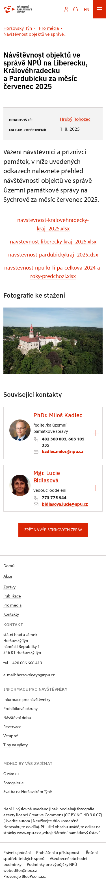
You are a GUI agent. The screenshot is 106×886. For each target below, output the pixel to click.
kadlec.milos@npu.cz (62, 451)
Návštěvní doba (17, 717)
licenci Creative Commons (39, 814)
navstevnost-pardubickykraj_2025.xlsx (53, 254)
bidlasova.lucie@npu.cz (65, 504)
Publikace (12, 596)
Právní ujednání (17, 852)
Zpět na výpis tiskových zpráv (53, 529)
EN (86, 9)
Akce (7, 576)
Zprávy (9, 587)
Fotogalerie (13, 782)
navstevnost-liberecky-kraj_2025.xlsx (53, 241)
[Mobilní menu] (99, 9)
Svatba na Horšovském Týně (27, 791)
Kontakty (11, 614)
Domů (8, 565)
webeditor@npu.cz (20, 870)
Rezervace (12, 726)
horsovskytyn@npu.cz (36, 674)
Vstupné (10, 735)
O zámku (11, 773)
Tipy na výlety (15, 744)
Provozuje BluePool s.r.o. (24, 876)
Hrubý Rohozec (75, 119)
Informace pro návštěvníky (26, 699)
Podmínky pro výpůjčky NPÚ (52, 864)
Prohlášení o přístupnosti (58, 852)
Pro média (12, 605)
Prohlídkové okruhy (20, 708)
